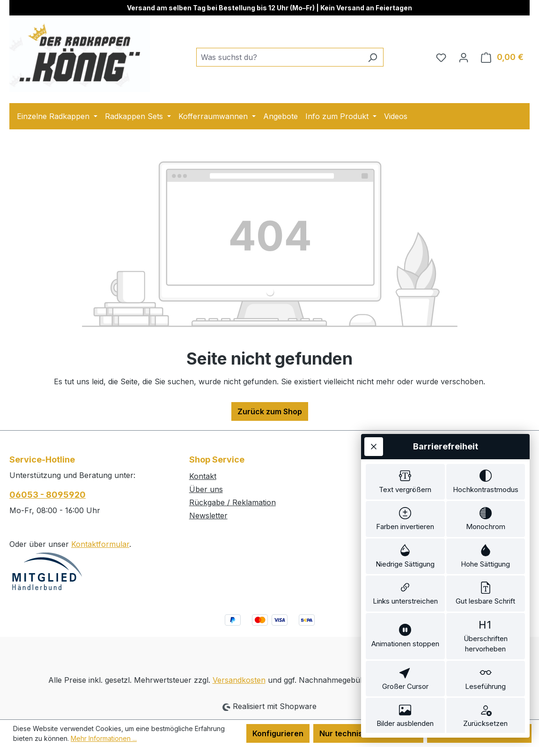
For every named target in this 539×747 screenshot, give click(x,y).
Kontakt (202, 476)
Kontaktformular (100, 544)
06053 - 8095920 (47, 495)
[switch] (405, 459)
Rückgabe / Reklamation (232, 502)
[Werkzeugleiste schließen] (373, 422)
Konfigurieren (277, 733)
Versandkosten (239, 680)
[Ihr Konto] (463, 57)
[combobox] (279, 57)
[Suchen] (373, 57)
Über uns (206, 489)
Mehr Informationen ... (104, 738)
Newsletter (208, 515)
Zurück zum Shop (269, 411)
